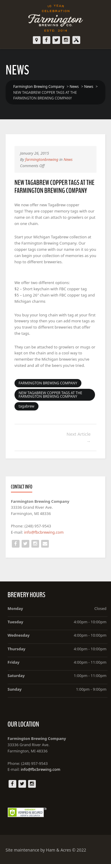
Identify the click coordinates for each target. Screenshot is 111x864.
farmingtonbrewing (41, 159)
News (68, 159)
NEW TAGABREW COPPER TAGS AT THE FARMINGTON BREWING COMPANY (50, 394)
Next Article (79, 437)
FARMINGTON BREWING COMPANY (48, 383)
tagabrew (26, 406)
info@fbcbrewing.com (44, 532)
